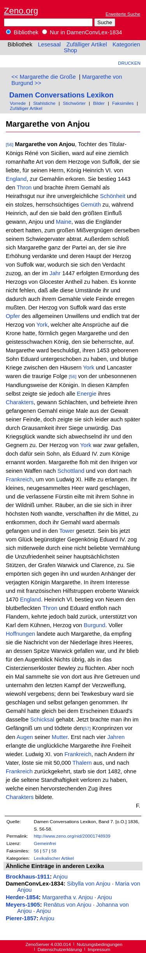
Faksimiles (123, 103)
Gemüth (91, 205)
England (16, 179)
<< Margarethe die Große (43, 77)
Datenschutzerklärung (59, 949)
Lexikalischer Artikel (54, 858)
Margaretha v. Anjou (67, 897)
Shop (70, 50)
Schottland (70, 471)
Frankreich (19, 479)
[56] (10, 144)
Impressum (99, 949)
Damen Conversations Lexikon (61, 95)
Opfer (13, 316)
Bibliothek (22, 32)
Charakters (20, 402)
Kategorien (126, 44)
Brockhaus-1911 (28, 876)
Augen (24, 737)
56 (36, 850)
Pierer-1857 (21, 918)
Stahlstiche (44, 103)
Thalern (82, 763)
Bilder (99, 103)
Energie (87, 394)
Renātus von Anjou (67, 905)
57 (44, 850)
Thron (24, 187)
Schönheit (112, 196)
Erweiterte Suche (123, 13)
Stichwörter (74, 103)
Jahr (55, 273)
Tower (66, 531)
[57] (87, 728)
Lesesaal (49, 44)
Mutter (60, 737)
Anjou (60, 876)
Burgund (94, 625)
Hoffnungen (20, 634)
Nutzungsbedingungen (99, 944)
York (41, 325)
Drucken (129, 62)
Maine (63, 222)
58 (53, 850)
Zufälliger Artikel (86, 44)
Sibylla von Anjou (89, 884)
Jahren (116, 737)
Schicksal (42, 719)
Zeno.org (21, 11)
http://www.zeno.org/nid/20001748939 (72, 835)
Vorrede (18, 103)
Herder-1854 (22, 897)
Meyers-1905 (23, 905)
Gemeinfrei (45, 843)
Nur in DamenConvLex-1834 (82, 32)
